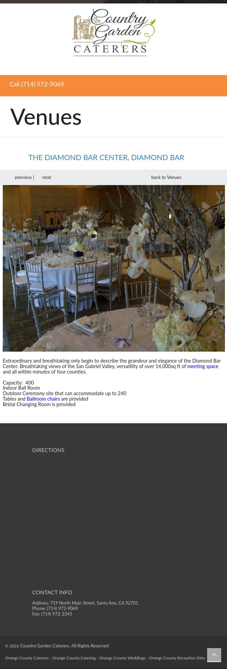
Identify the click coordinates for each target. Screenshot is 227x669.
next (50, 177)
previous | (20, 177)
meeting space (202, 366)
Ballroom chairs (43, 399)
